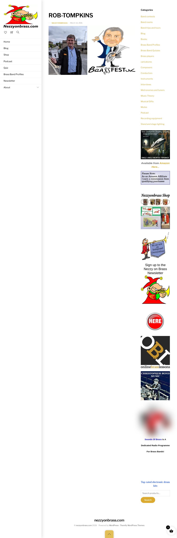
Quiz (6, 68)
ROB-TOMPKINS (71, 15)
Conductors (146, 73)
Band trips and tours (151, 28)
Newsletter (9, 81)
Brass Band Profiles (14, 74)
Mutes (144, 107)
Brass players (147, 56)
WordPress (114, 525)
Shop (6, 55)
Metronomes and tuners (153, 90)
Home (7, 41)
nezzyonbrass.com (84, 525)
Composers (146, 67)
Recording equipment (151, 118)
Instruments (147, 78)
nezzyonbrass (60, 23)
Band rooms (147, 22)
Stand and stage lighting (152, 124)
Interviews (146, 84)
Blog (6, 48)
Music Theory (147, 95)
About (22, 87)
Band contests (148, 16)
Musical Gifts (147, 101)
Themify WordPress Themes (132, 525)
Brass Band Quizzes (150, 50)
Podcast (8, 61)
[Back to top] (109, 534)
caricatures (146, 61)
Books (144, 39)
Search (148, 500)
